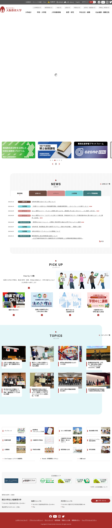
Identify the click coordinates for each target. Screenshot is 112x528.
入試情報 (74, 193)
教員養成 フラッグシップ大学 (43, 430)
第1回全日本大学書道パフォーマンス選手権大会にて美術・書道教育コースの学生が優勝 (12, 392)
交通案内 (28, 2)
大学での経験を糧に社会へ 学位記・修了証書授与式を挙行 (12, 364)
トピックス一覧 (105, 335)
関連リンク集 (66, 520)
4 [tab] (57, 160)
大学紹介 (28, 12)
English (78, 2)
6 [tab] (61, 160)
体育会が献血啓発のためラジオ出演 (68, 363)
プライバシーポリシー (36, 520)
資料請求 (60, 2)
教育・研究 (70, 12)
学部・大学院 (41, 12)
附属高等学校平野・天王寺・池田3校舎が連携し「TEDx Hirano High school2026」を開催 (95, 365)
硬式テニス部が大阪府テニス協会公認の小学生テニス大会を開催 (40, 364)
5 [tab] (59, 160)
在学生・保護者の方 (89, 7)
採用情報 (57, 520)
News (44, 2)
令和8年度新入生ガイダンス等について (44, 201)
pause (56, 164)
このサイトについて (21, 520)
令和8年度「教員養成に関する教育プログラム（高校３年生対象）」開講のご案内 (56, 226)
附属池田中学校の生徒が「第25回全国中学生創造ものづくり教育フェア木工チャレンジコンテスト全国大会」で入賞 (40, 392)
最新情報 (19, 193)
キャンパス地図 (37, 2)
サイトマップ (49, 520)
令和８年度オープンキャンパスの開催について (46, 231)
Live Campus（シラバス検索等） (14, 458)
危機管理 (51, 2)
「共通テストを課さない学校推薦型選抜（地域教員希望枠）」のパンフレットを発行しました (60, 206)
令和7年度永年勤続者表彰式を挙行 (68, 390)
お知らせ (38, 193)
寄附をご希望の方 (104, 7)
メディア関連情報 (92, 193)
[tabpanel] (18, 150)
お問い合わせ (69, 2)
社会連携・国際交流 (102, 12)
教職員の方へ (76, 520)
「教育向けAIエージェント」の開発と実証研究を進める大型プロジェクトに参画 (56, 222)
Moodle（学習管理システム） (50, 458)
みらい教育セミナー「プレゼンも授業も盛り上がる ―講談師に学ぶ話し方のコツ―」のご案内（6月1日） (64, 211)
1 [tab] (50, 160)
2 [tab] (52, 160)
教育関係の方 (48, 7)
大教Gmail (82, 458)
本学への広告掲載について (99, 487)
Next (60, 164)
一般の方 (58, 7)
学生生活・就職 (84, 12)
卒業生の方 (77, 7)
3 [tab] (54, 160)
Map (34, 507)
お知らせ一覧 (106, 184)
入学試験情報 (56, 12)
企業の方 (67, 7)
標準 (91, 2)
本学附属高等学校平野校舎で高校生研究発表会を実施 (96, 390)
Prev (51, 164)
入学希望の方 (37, 7)
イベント (56, 193)
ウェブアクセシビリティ (89, 520)
